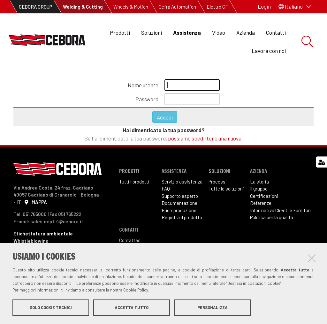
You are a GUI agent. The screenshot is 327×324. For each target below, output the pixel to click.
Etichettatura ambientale (43, 236)
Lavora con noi (269, 50)
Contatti (276, 32)
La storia (259, 184)
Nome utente (143, 87)
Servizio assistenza (182, 184)
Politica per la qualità (271, 220)
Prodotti (120, 32)
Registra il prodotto (182, 220)
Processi (218, 184)
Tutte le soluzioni (226, 191)
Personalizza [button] (212, 307)
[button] (295, 6)
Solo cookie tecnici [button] (51, 307)
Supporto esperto (180, 198)
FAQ (166, 191)
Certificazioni (264, 198)
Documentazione (179, 206)
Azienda (245, 32)
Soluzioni (151, 32)
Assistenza (187, 32)
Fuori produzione (179, 213)
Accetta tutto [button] (131, 307)
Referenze (260, 206)
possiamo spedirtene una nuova (204, 141)
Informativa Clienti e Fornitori (280, 213)
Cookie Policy (135, 289)
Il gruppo (259, 191)
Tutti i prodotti (134, 184)
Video (218, 32)
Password (146, 101)
